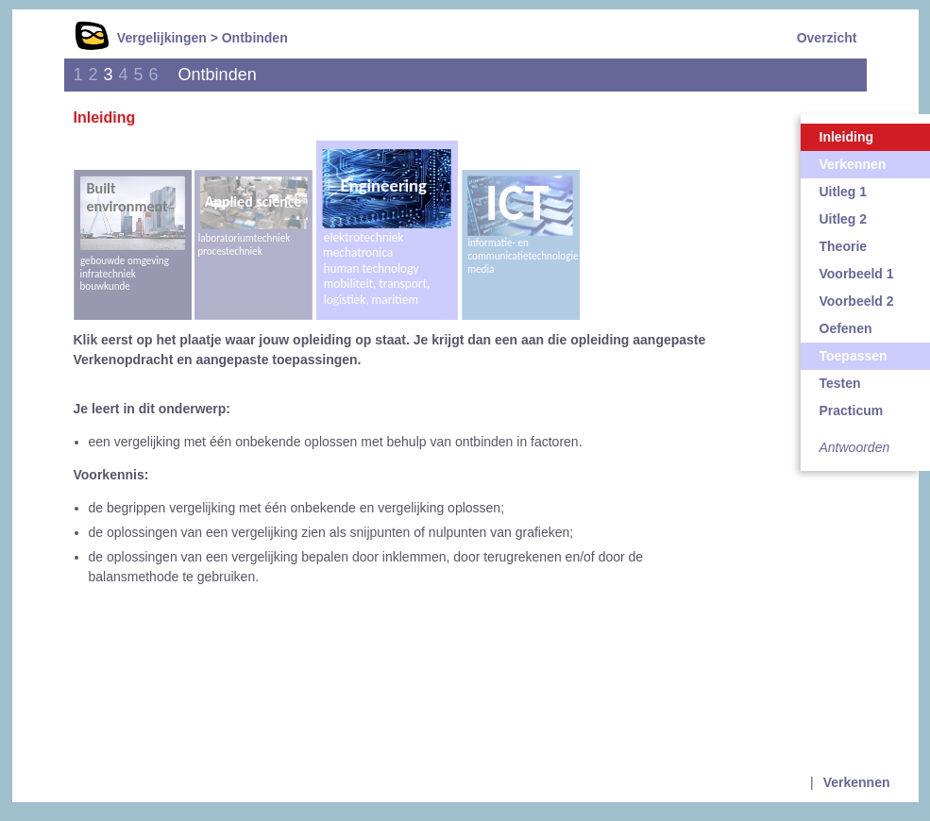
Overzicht (827, 37)
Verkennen (856, 782)
